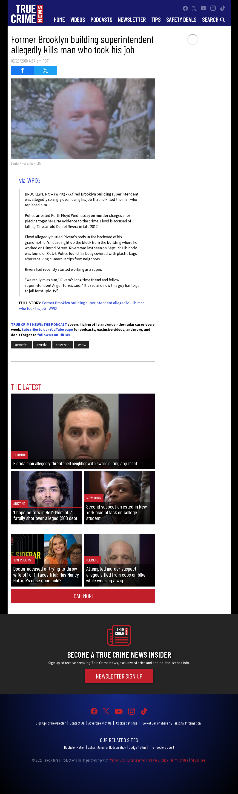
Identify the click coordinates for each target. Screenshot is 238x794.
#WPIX (81, 344)
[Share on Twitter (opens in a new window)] (45, 70)
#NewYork (62, 344)
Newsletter (132, 19)
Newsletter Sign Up (119, 676)
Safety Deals (181, 19)
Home (59, 19)
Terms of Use (179, 760)
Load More (82, 595)
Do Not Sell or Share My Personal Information (172, 723)
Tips (156, 19)
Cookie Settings (126, 723)
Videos (77, 19)
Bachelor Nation (74, 747)
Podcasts (101, 19)
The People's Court (161, 747)
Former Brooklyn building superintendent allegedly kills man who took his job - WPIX (81, 305)
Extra (91, 747)
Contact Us (77, 723)
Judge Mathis (137, 747)
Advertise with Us (100, 723)
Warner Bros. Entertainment (128, 760)
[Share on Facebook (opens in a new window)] (22, 70)
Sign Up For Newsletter (51, 723)
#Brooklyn (21, 344)
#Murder (42, 344)
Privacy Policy (158, 760)
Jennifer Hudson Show (111, 747)
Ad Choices (198, 760)
